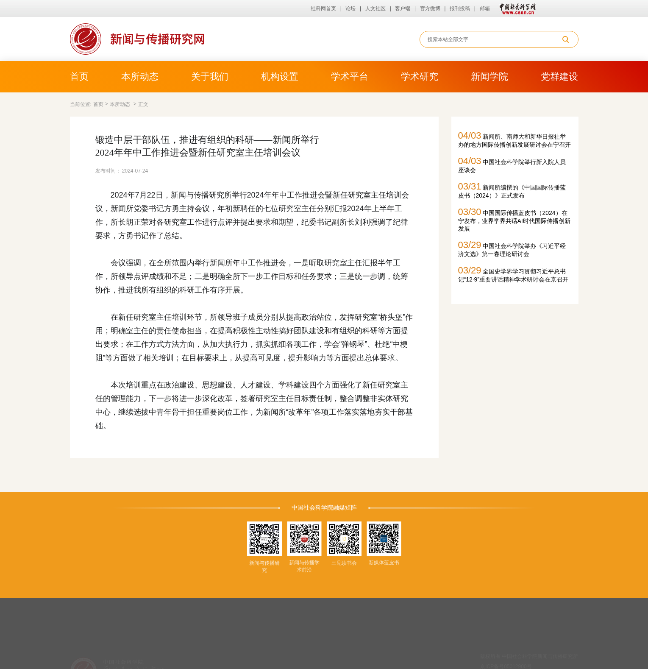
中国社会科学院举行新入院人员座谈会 (512, 164)
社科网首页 (323, 8)
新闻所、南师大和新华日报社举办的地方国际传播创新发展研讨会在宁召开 (514, 139)
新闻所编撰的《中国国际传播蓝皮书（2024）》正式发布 (512, 190)
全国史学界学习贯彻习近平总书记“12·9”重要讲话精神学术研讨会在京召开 (513, 274)
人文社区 (375, 8)
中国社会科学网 (515, 8)
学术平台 (349, 76)
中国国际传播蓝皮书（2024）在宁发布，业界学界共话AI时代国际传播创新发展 (514, 219)
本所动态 (140, 76)
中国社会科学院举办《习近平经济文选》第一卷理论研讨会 (512, 248)
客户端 (402, 8)
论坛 (350, 8)
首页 (79, 76)
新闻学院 (489, 76)
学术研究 (419, 76)
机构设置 (279, 76)
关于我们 (209, 76)
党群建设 (559, 76)
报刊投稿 (460, 8)
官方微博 (430, 8)
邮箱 (485, 8)
